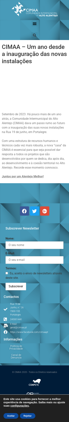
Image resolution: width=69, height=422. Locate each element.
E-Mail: (10, 253)
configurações (19, 405)
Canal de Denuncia (16, 356)
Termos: (11, 268)
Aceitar (11, 416)
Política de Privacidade (16, 347)
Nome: (10, 238)
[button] (34, 23)
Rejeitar (28, 416)
